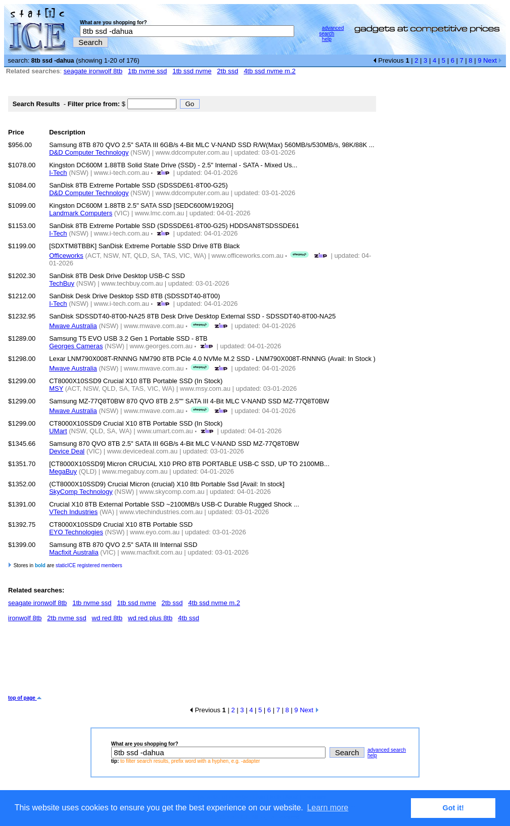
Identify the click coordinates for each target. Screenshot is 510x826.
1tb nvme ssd (147, 71)
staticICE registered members (89, 565)
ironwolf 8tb (24, 618)
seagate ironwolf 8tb (93, 71)
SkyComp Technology (81, 491)
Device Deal (66, 451)
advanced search (331, 30)
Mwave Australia (73, 326)
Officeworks (66, 255)
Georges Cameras (76, 346)
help (327, 39)
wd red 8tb (107, 618)
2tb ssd (227, 71)
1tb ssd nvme (191, 71)
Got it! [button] (453, 808)
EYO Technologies (76, 532)
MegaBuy (63, 471)
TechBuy (61, 283)
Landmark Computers (80, 213)
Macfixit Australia (74, 552)
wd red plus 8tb (150, 618)
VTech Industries (73, 512)
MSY (56, 388)
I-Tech (58, 172)
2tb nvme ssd (66, 618)
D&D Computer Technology (88, 152)
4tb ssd (188, 618)
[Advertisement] (192, 662)
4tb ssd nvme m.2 (270, 71)
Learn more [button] (327, 807)
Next (492, 60)
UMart (58, 431)
